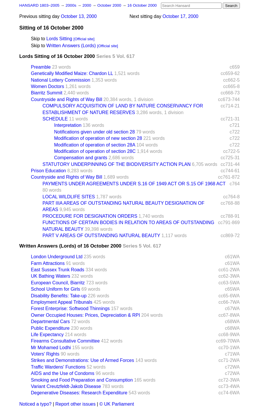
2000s (71, 5)
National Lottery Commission (60, 80)
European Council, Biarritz (58, 282)
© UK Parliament (116, 404)
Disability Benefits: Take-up (59, 295)
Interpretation (67, 125)
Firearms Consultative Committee (65, 340)
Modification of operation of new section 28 (98, 138)
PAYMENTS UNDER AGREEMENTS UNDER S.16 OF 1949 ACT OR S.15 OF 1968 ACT (134, 183)
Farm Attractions (48, 263)
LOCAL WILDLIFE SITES (69, 196)
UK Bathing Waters (50, 276)
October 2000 (109, 5)
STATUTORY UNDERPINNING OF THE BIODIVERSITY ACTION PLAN (117, 164)
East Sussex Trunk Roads (57, 269)
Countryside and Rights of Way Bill (66, 99)
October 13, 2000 (79, 16)
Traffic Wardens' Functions (58, 367)
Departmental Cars (50, 321)
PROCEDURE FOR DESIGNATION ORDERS (90, 216)
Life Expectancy (47, 334)
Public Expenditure (50, 328)
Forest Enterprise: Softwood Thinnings (70, 308)
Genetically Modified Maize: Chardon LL (72, 73)
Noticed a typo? (35, 404)
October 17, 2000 (180, 16)
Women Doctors (47, 86)
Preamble (41, 67)
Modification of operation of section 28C (95, 151)
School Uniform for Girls (55, 289)
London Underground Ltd (57, 256)
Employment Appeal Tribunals (62, 302)
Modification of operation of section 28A (94, 144)
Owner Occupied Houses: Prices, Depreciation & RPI (85, 315)
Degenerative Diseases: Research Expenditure (79, 392)
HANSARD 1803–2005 (39, 5)
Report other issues (75, 404)
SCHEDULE (55, 118)
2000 (87, 5)
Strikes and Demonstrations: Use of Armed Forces (82, 360)
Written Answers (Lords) (71, 45)
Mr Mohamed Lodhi (51, 347)
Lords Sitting (59, 38)
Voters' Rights (45, 353)
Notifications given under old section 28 (94, 131)
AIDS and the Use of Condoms (63, 373)
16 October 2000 (142, 5)
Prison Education (48, 170)
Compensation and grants (80, 157)
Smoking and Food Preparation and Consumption (82, 380)
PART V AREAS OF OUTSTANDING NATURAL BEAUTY (101, 235)
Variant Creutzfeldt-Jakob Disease (66, 386)
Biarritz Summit (46, 92)
